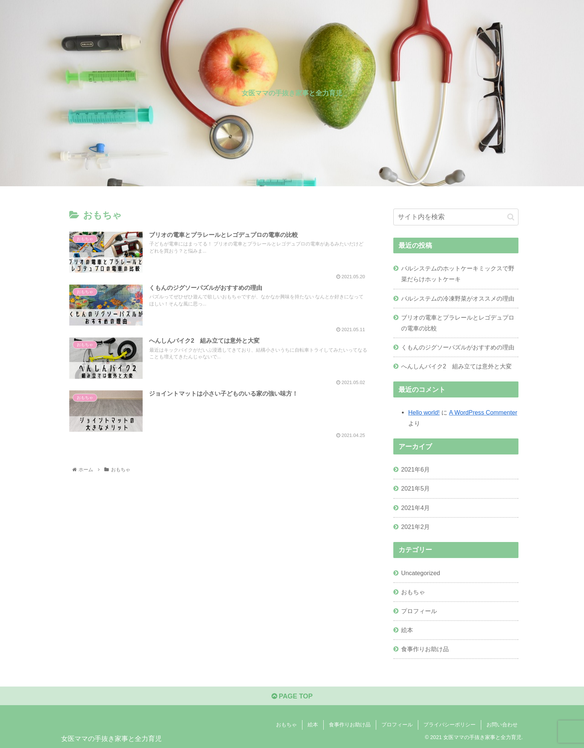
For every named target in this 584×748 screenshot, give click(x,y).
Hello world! (424, 412)
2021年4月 (415, 507)
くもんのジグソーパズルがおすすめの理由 (457, 347)
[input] (455, 217)
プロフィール (419, 611)
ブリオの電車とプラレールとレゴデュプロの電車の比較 (457, 323)
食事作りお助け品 (425, 649)
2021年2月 (415, 526)
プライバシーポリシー (449, 725)
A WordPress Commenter (483, 412)
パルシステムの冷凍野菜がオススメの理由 (457, 298)
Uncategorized (420, 573)
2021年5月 (415, 488)
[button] (510, 217)
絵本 (407, 630)
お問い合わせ (502, 725)
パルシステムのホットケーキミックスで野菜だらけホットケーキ (457, 273)
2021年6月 (415, 469)
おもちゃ (413, 592)
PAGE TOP (291, 696)
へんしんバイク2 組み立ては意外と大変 (456, 366)
